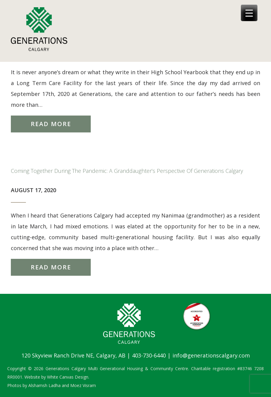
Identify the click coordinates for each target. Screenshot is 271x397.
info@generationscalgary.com (211, 355)
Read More (51, 124)
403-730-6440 (149, 355)
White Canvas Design (67, 377)
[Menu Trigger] (249, 13)
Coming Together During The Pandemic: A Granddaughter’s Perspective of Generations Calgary (127, 170)
